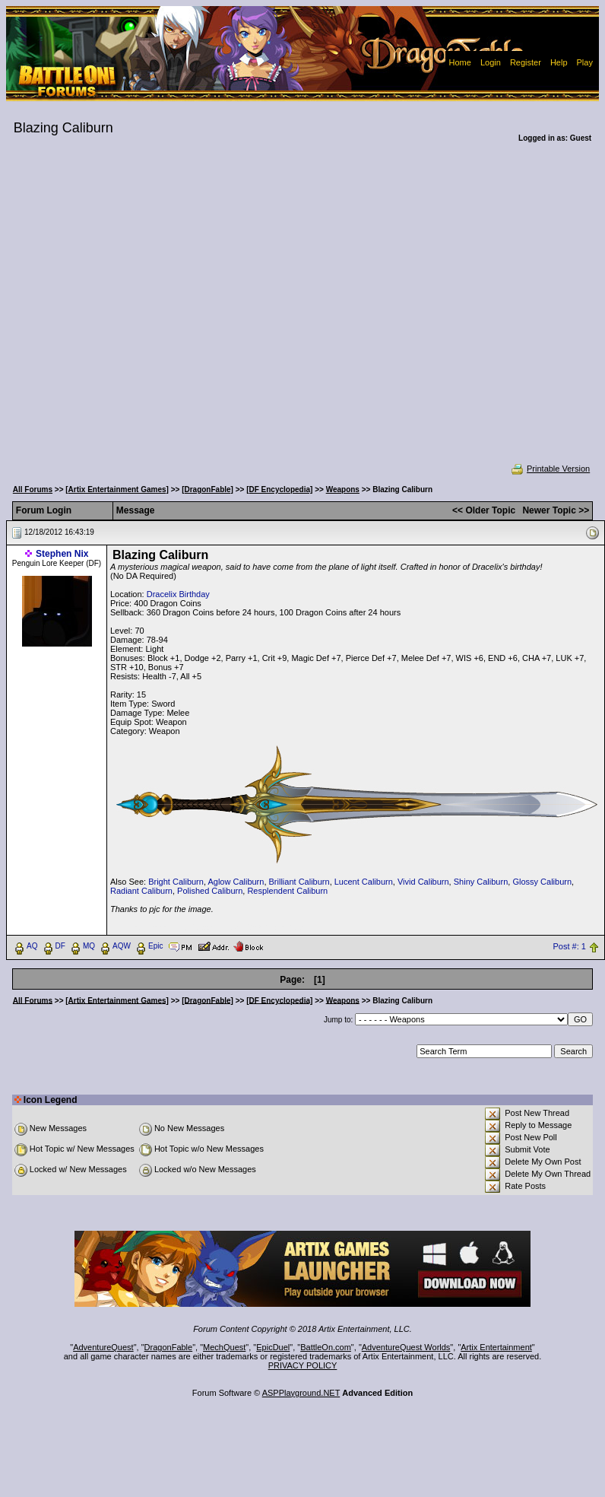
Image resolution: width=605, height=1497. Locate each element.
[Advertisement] (148, 313)
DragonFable (168, 1347)
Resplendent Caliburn (287, 890)
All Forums (32, 489)
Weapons (343, 489)
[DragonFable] (207, 489)
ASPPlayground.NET (301, 1392)
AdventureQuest (103, 1347)
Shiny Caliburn (481, 881)
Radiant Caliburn (141, 890)
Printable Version (550, 468)
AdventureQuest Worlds (406, 1347)
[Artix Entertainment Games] (117, 489)
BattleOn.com (325, 1347)
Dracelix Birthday (178, 594)
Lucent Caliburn (363, 881)
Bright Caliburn (176, 881)
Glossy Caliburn (542, 881)
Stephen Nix (62, 553)
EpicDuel (273, 1347)
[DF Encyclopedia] (279, 489)
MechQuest (224, 1347)
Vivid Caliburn (423, 881)
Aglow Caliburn (235, 881)
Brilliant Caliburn (299, 881)
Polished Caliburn (209, 890)
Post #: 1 (569, 946)
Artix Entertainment (496, 1347)
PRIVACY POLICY (302, 1365)
